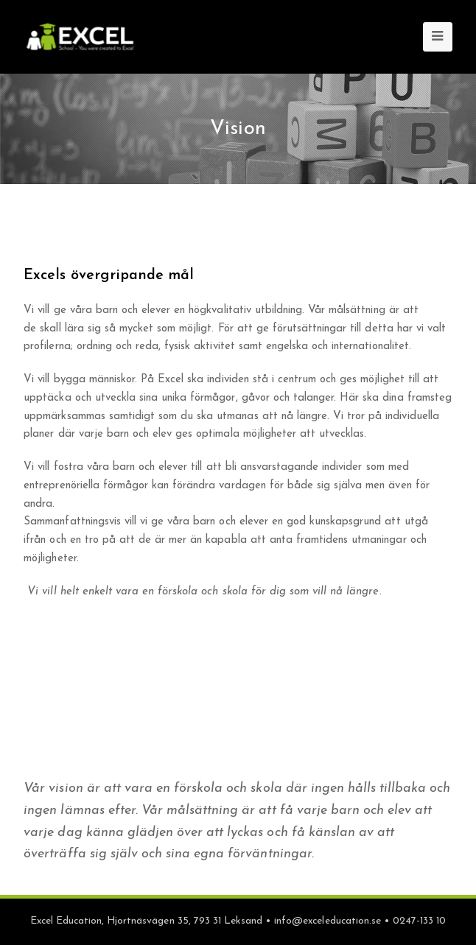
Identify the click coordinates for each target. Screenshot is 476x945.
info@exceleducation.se (327, 921)
